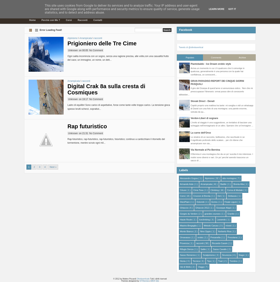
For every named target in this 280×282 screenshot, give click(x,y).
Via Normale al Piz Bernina (205, 149)
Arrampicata (86, 38)
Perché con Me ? (50, 20)
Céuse (183, 190)
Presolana (233, 237)
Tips (209, 261)
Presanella (215, 237)
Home (32, 20)
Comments (216, 57)
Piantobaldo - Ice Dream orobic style (211, 64)
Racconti (83, 20)
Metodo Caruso (211, 225)
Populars (190, 57)
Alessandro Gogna (189, 178)
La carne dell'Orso (201, 132)
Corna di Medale (235, 190)
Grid (37, 30)
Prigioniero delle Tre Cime (101, 43)
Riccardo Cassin (220, 243)
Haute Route (186, 219)
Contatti (97, 20)
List (31, 30)
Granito (231, 214)
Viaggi (201, 267)
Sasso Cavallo (220, 249)
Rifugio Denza (187, 249)
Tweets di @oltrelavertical (191, 47)
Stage (242, 255)
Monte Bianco (187, 231)
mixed (229, 225)
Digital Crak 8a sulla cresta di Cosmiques (106, 89)
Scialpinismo (209, 255)
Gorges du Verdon (189, 214)
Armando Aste (187, 184)
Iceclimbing (204, 219)
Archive (242, 57)
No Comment (96, 50)
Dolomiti (201, 202)
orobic (200, 237)
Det (219, 196)
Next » (53, 167)
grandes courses (212, 214)
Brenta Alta (238, 184)
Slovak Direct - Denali (203, 101)
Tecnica (196, 261)
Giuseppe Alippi (224, 208)
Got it (232, 9)
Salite (203, 249)
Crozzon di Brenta (202, 196)
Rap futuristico (87, 126)
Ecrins (214, 202)
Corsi (69, 20)
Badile (223, 184)
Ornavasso (185, 237)
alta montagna (229, 178)
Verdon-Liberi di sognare (204, 118)
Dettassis (232, 196)
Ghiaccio (184, 208)
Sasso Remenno (188, 255)
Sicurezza (227, 255)
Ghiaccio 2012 (202, 208)
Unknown (73, 50)
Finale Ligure (231, 202)
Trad (220, 261)
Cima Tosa (198, 190)
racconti (98, 38)
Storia (183, 261)
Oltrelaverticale (143, 279)
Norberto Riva (225, 231)
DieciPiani (185, 202)
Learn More (216, 9)
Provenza (185, 243)
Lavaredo (222, 219)
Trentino (234, 261)
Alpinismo (72, 38)
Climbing (214, 190)
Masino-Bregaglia (188, 225)
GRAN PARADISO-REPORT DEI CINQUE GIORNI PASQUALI (217, 82)
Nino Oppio (205, 231)
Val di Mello (186, 267)
